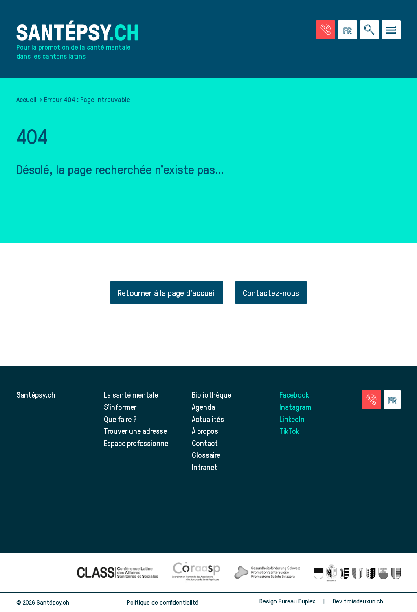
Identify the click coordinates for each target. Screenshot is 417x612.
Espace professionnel (137, 443)
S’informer (120, 407)
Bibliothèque (211, 395)
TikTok (289, 431)
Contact (205, 443)
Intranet (204, 467)
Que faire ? (120, 419)
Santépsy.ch (35, 395)
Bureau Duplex (297, 601)
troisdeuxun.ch (372, 601)
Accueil (26, 99)
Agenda (203, 407)
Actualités (208, 419)
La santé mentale (131, 395)
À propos (205, 431)
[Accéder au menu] (391, 29)
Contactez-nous (271, 292)
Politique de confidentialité (162, 602)
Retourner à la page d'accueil (167, 292)
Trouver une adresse (135, 431)
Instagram (295, 407)
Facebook (294, 395)
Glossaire (206, 455)
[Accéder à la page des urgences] (325, 29)
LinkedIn (292, 419)
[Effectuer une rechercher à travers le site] (369, 29)
